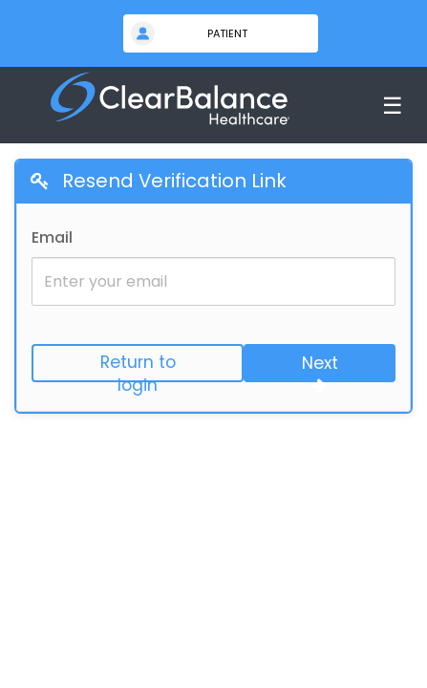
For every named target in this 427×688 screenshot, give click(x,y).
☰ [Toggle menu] (392, 105)
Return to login (138, 366)
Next (320, 367)
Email (52, 237)
